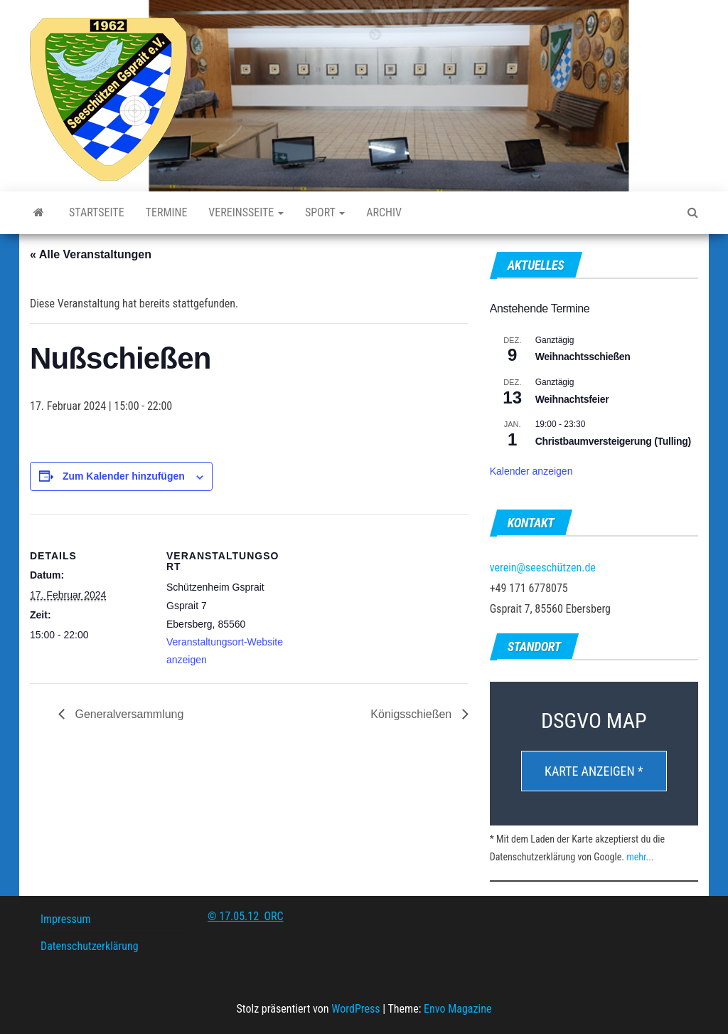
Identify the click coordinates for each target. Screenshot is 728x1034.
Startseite (96, 212)
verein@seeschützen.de (543, 567)
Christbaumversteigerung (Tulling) (613, 441)
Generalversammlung (127, 714)
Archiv (384, 212)
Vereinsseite (246, 212)
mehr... (639, 856)
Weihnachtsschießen (583, 356)
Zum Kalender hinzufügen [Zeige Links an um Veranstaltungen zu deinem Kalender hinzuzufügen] (124, 476)
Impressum (66, 919)
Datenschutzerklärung (90, 946)
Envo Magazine (457, 1008)
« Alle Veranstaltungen (90, 254)
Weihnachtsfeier (572, 399)
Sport (325, 212)
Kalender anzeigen (531, 471)
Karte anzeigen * (594, 771)
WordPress (355, 1008)
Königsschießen (412, 714)
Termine (167, 212)
